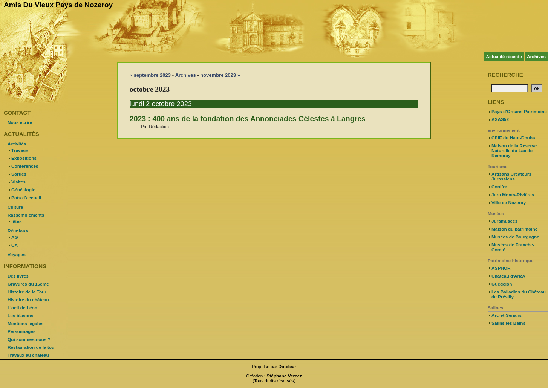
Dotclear (287, 366)
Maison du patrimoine (514, 229)
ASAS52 (500, 119)
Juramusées (504, 221)
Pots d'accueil (26, 197)
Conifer (499, 186)
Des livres (18, 276)
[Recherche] (509, 88)
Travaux (19, 150)
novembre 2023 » (220, 75)
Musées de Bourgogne (515, 237)
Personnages (21, 331)
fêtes (16, 221)
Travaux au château (28, 355)
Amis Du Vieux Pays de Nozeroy (58, 5)
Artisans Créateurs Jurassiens (511, 176)
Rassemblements (26, 215)
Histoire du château (28, 299)
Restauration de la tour (32, 347)
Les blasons (20, 315)
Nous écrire (20, 122)
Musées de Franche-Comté (512, 247)
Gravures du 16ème (28, 284)
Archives (536, 56)
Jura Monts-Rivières (512, 194)
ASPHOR (501, 268)
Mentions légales (25, 323)
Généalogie (23, 189)
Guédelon (501, 284)
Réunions (18, 231)
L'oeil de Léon (22, 307)
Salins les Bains (508, 323)
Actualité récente (504, 56)
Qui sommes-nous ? (29, 339)
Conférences (24, 166)
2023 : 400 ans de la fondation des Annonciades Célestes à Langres (248, 119)
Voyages (17, 254)
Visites (18, 182)
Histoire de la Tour (27, 292)
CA (14, 245)
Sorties (18, 174)
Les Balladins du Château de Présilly (518, 294)
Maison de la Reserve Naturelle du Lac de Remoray (514, 150)
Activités (17, 144)
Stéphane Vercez (284, 376)
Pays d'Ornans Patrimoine (519, 111)
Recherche (505, 75)
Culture (15, 207)
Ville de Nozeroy (508, 202)
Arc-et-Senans (506, 315)
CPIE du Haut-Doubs (513, 138)
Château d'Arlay (508, 276)
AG (14, 237)
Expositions (24, 158)
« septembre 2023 (150, 75)
